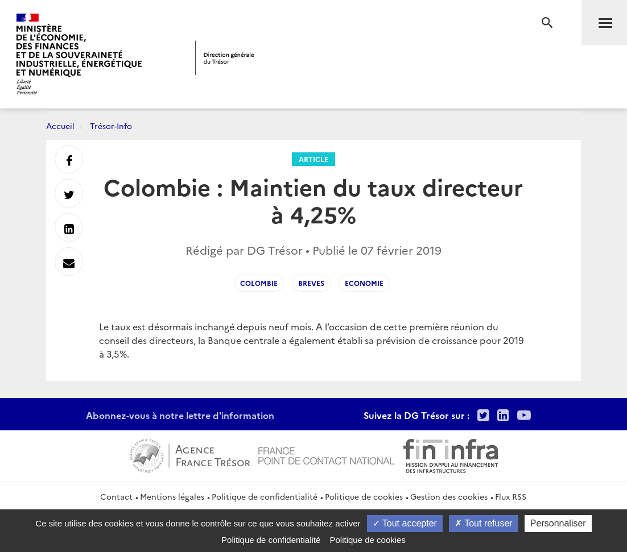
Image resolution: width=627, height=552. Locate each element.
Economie (364, 283)
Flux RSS (510, 496)
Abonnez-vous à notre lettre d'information (180, 415)
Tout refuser (484, 523)
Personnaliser (558, 523)
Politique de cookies (364, 496)
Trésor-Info (111, 125)
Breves (311, 283)
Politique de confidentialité (264, 496)
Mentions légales (172, 496)
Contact (116, 496)
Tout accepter (405, 523)
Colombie (259, 283)
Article (313, 159)
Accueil (60, 125)
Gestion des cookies (449, 496)
